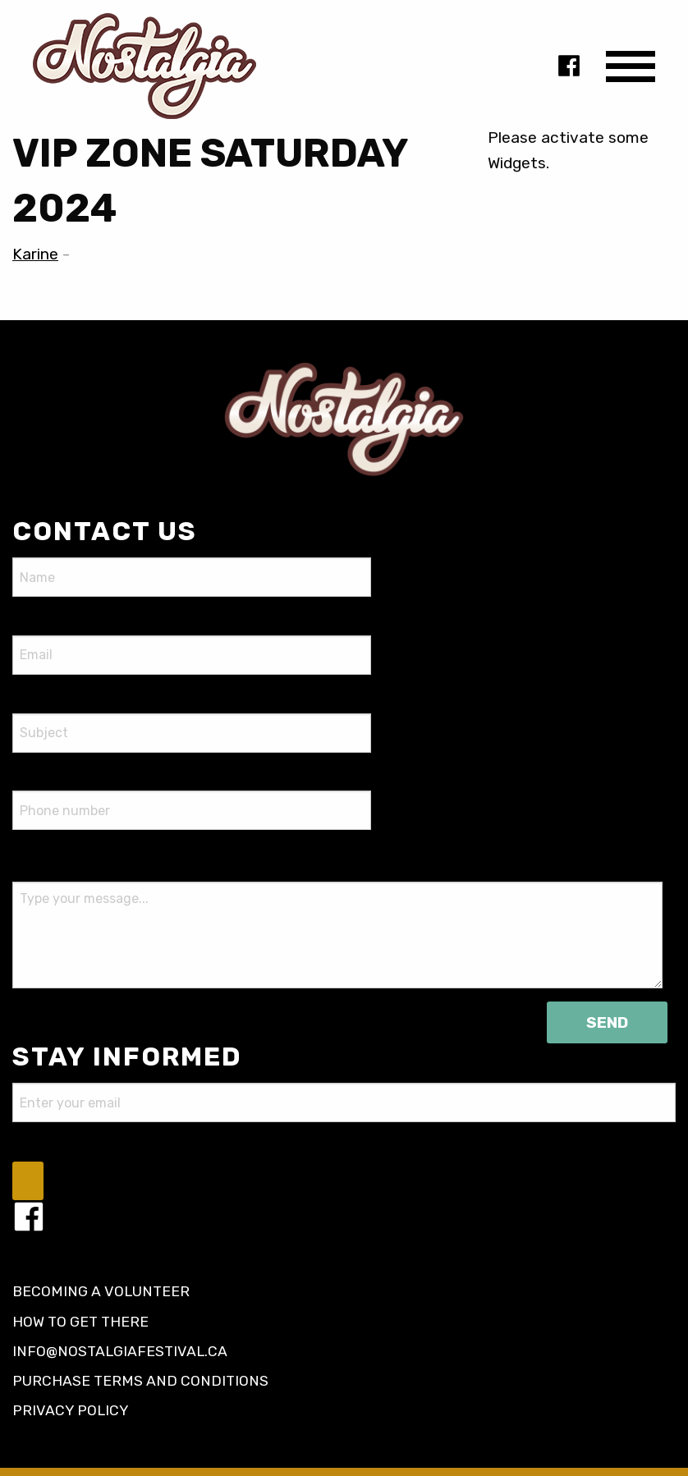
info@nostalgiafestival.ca (119, 1351)
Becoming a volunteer (101, 1291)
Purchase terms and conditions (140, 1381)
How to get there (80, 1321)
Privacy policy (70, 1410)
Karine (35, 254)
